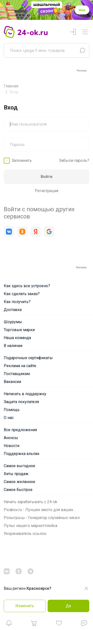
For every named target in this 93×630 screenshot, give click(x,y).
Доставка (13, 309)
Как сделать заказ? (22, 293)
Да (68, 605)
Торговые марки (19, 329)
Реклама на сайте (20, 365)
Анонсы (11, 437)
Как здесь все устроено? (27, 285)
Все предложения (20, 429)
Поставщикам (17, 373)
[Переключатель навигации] (85, 32)
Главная (11, 86)
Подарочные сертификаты (28, 357)
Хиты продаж (16, 473)
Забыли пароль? (74, 160)
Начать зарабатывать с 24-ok (30, 501)
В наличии (13, 345)
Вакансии (12, 381)
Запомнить (22, 160)
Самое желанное (19, 481)
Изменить (24, 605)
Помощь (12, 409)
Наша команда (17, 337)
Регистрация (46, 190)
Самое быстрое (18, 489)
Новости (11, 445)
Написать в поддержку (25, 393)
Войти (46, 176)
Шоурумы (13, 321)
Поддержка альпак (21, 453)
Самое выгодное (19, 465)
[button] (9, 624)
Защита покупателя (21, 401)
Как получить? (17, 301)
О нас (9, 417)
